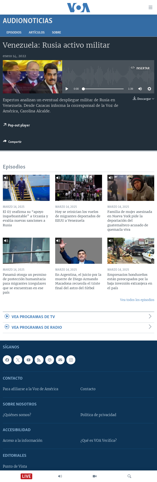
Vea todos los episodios (137, 300)
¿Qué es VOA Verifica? (98, 441)
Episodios (13, 32)
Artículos (37, 32)
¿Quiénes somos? (17, 415)
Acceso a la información (22, 441)
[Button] (12, 142)
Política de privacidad (98, 415)
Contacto (88, 389)
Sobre (56, 32)
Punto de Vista (15, 466)
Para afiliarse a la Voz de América (30, 389)
